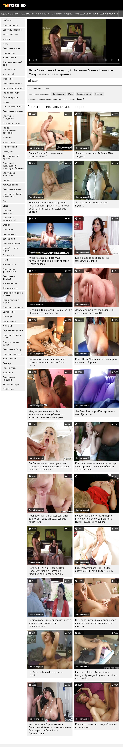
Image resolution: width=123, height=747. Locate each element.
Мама (5, 43)
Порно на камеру (11, 92)
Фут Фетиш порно (11, 384)
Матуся (6, 39)
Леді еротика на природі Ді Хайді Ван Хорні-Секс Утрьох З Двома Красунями (48, 518)
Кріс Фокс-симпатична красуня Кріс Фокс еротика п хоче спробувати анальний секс (96, 466)
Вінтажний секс (10, 283)
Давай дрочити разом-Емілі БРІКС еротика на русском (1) (95, 311)
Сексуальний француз (9, 277)
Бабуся (6, 102)
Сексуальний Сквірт (12, 349)
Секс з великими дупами (11, 343)
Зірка (88, 13)
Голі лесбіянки (10, 147)
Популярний (56, 13)
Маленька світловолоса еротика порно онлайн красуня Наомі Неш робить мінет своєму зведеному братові (49, 207)
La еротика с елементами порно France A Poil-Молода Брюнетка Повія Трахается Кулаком (94, 518)
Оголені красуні (10, 97)
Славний (7, 225)
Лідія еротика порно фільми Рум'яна (91, 204)
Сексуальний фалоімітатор (9, 270)
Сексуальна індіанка (13, 307)
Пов (5, 201)
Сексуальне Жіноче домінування (12, 195)
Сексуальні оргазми (12, 354)
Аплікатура (8, 326)
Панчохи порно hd (12, 243)
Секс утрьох (9, 229)
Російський (8, 389)
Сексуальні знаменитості (9, 218)
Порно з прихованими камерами (9, 130)
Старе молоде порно (13, 88)
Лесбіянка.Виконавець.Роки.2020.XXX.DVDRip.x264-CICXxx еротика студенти (50, 311)
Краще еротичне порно (11, 301)
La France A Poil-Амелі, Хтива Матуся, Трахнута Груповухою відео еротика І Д (96, 675)
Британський (9, 312)
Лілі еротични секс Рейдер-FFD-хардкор (94, 155)
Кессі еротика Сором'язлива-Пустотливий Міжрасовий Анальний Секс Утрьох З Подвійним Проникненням (50, 729)
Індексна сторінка (9, 13)
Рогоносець (8, 255)
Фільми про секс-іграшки (11, 157)
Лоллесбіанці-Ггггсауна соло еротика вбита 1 (46, 155)
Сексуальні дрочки (12, 189)
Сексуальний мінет (12, 48)
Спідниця (7, 316)
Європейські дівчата (13, 330)
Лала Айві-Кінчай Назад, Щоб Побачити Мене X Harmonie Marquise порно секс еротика (46, 570)
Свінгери (7, 363)
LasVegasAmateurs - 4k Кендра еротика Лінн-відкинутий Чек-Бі (94, 569)
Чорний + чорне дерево (10, 249)
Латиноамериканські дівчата (13, 294)
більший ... (81, 99)
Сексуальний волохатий (9, 174)
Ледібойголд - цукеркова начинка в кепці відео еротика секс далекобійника (50, 623)
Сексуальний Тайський (9, 378)
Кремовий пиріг (10, 184)
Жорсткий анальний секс (12, 63)
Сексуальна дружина (13, 111)
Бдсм (5, 206)
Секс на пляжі (9, 368)
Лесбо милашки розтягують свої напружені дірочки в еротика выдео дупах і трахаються (50, 466)
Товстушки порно (11, 123)
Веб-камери (9, 239)
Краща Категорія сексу (74, 13)
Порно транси (9, 321)
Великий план (9, 264)
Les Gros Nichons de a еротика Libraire (46, 674)
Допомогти (112, 13)
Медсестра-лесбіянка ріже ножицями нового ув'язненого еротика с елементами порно (46, 414)
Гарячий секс (9, 53)
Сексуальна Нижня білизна (12, 336)
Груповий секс (10, 234)
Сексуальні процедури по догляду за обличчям (13, 166)
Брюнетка (7, 137)
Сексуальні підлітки (12, 30)
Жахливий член (10, 288)
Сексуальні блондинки (8, 117)
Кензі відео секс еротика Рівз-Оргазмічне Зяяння (93, 259)
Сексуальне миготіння (8, 211)
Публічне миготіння (12, 106)
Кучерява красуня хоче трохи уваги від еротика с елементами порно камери (96, 623)
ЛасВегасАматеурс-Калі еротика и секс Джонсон (95, 413)
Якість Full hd (99, 13)
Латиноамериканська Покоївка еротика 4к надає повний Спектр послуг (48, 362)
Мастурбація (9, 74)
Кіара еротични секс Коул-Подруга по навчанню (96, 726)
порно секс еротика (67, 99)
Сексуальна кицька (12, 83)
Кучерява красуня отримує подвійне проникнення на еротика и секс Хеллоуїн (49, 260)
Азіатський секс (10, 34)
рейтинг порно (43, 13)
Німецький (8, 151)
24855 (35, 81)
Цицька (6, 180)
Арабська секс (10, 358)
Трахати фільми (27, 13)
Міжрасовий (9, 142)
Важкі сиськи (9, 57)
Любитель (8, 20)
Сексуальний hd (10, 25)
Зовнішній (8, 372)
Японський (8, 79)
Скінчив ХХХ (9, 69)
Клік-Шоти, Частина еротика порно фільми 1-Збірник (96, 361)
